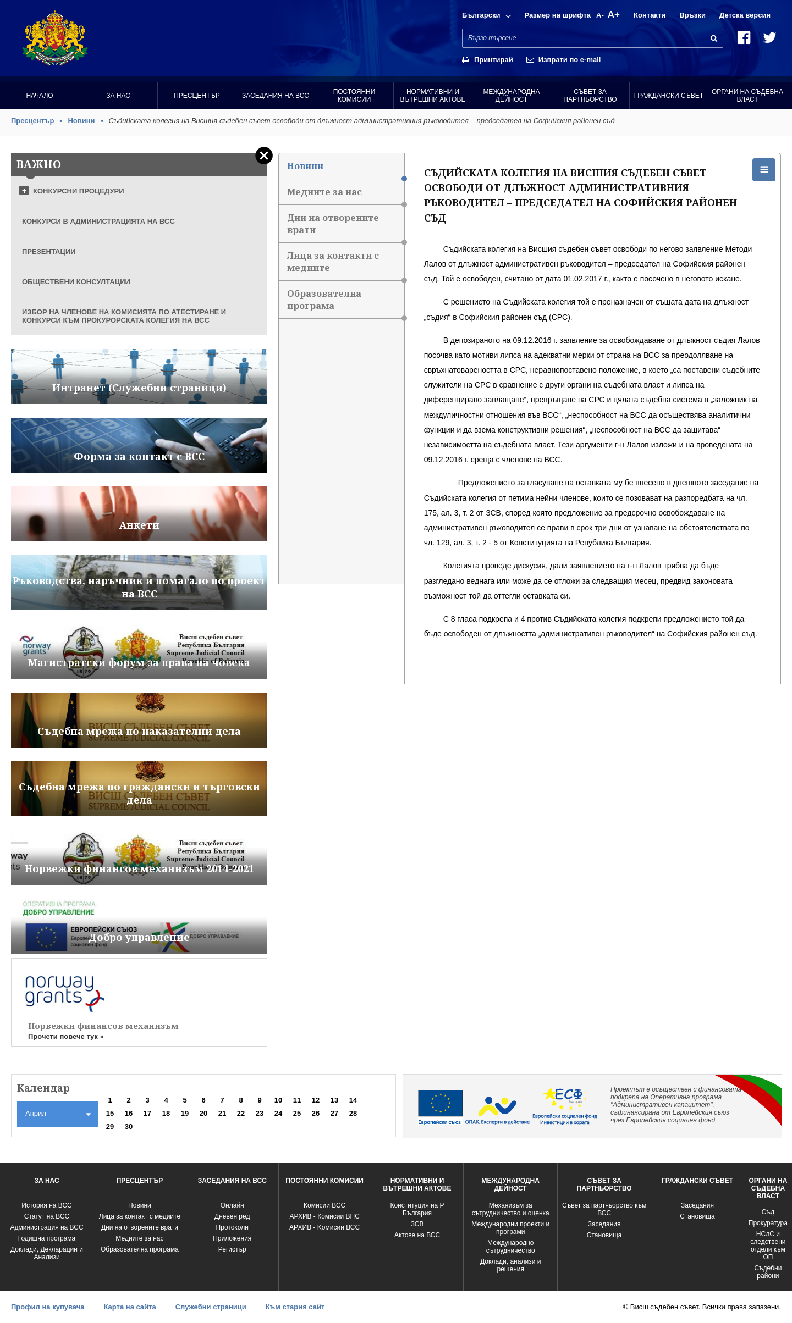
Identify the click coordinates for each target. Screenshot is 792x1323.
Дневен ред (232, 1216)
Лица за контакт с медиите (139, 1216)
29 (110, 1126)
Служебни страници (210, 1307)
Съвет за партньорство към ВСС (604, 1209)
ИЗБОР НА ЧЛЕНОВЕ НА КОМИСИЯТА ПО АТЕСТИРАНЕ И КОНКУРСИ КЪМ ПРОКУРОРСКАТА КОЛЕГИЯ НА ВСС (124, 316)
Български (481, 15)
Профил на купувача (47, 1307)
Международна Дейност (511, 95)
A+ (614, 14)
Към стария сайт (295, 1307)
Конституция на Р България (417, 1209)
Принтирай (493, 60)
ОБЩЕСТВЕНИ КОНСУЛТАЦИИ (76, 282)
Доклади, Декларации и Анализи (46, 1253)
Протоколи (232, 1227)
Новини (81, 121)
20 (203, 1113)
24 (278, 1113)
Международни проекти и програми (510, 1228)
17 (147, 1113)
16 (129, 1113)
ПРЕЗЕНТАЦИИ (49, 251)
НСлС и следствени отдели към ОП (767, 1245)
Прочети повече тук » (66, 1036)
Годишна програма (47, 1238)
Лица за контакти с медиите (345, 265)
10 (278, 1100)
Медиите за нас (345, 195)
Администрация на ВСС (46, 1227)
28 (353, 1113)
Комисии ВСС (324, 1205)
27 (334, 1113)
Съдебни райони (768, 1272)
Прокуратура (768, 1223)
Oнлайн (232, 1205)
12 (316, 1100)
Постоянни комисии (354, 95)
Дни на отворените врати (345, 227)
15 (110, 1113)
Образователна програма (345, 303)
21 (222, 1113)
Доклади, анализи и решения (510, 1265)
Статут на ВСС (46, 1216)
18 (166, 1113)
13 (334, 1100)
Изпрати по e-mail (569, 60)
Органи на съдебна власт (747, 95)
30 (129, 1126)
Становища (604, 1235)
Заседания (604, 1224)
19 (185, 1113)
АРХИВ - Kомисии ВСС (324, 1227)
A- (600, 15)
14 (353, 1100)
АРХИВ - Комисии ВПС (324, 1216)
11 (297, 1100)
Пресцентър (197, 95)
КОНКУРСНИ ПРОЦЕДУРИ (78, 191)
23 (259, 1113)
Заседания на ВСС (275, 95)
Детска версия (745, 15)
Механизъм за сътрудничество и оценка (510, 1209)
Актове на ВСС (417, 1235)
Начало (39, 95)
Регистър (232, 1249)
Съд (768, 1212)
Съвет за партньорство (590, 95)
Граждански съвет (668, 95)
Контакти (650, 15)
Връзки (692, 15)
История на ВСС (46, 1205)
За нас (118, 95)
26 (316, 1113)
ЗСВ (417, 1224)
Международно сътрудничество (510, 1246)
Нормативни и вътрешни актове (433, 95)
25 (297, 1113)
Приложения (232, 1238)
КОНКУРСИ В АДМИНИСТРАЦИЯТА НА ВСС (98, 221)
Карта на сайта (129, 1307)
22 (241, 1113)
